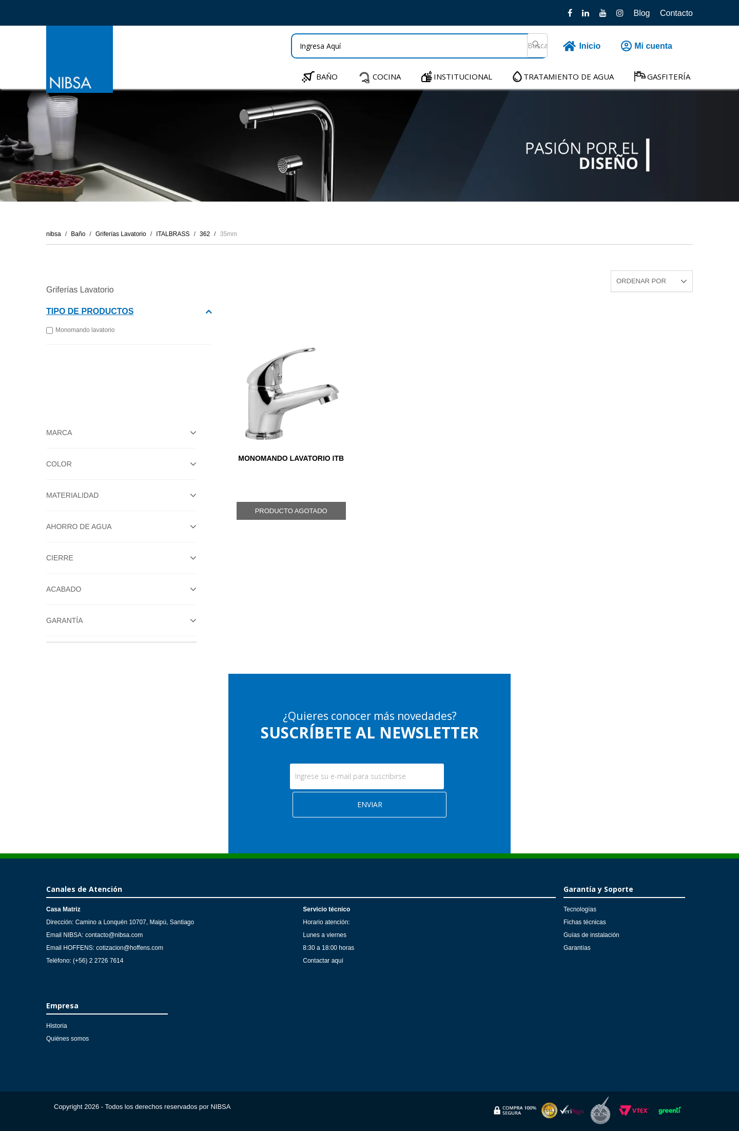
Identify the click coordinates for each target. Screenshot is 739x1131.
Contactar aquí (323, 960)
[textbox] (419, 46)
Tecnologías (579, 909)
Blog (641, 13)
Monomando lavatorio (80, 330)
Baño (78, 234)
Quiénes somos (67, 1038)
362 (205, 234)
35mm (228, 234)
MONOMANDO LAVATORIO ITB (291, 458)
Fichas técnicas (584, 922)
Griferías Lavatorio (120, 234)
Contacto (676, 13)
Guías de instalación (591, 935)
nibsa (53, 234)
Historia (56, 1025)
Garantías (577, 947)
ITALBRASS (172, 234)
